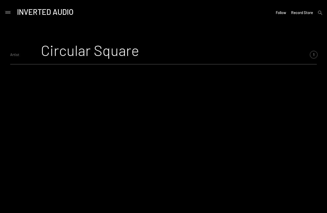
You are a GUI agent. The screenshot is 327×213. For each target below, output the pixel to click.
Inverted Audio (45, 11)
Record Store (302, 12)
